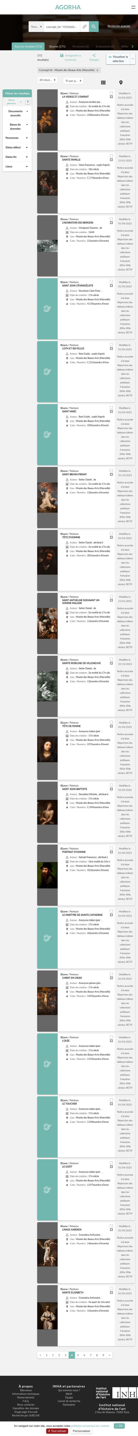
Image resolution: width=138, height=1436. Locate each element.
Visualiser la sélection (118, 59)
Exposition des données (26, 1408)
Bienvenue (26, 1390)
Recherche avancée (119, 26)
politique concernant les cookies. (90, 1425)
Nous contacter (25, 1405)
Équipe (69, 1397)
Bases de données (19, 126)
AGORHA (68, 7)
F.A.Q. (26, 1401)
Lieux (17, 166)
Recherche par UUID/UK (26, 1415)
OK (119, 1425)
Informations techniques (25, 1394)
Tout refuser (57, 1431)
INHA (69, 1394)
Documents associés (18, 113)
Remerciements (25, 1397)
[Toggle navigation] (134, 7)
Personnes (17, 138)
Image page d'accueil (25, 1412)
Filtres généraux (15, 102)
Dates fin (17, 157)
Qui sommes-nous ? (69, 1390)
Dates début (17, 147)
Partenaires (69, 1405)
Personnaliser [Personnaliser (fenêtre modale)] (81, 1431)
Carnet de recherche (69, 1401)
